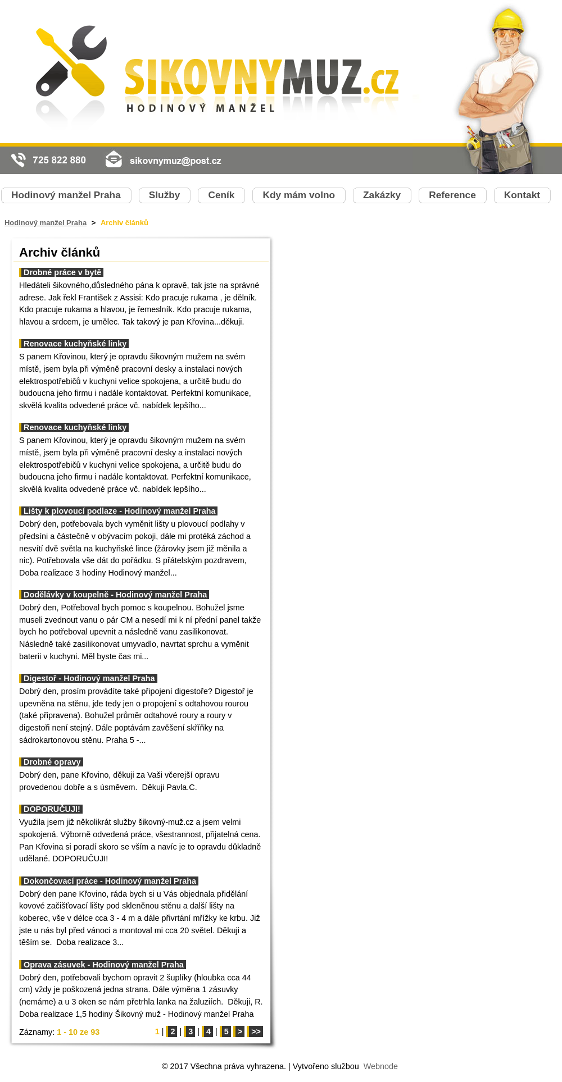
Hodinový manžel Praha (45, 222)
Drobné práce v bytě (62, 272)
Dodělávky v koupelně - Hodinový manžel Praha (115, 594)
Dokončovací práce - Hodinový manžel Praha (110, 880)
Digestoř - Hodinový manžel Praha (89, 678)
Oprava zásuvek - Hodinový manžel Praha (104, 964)
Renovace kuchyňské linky (75, 343)
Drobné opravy (52, 761)
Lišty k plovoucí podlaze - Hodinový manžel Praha (119, 510)
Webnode (381, 1066)
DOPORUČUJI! (52, 809)
